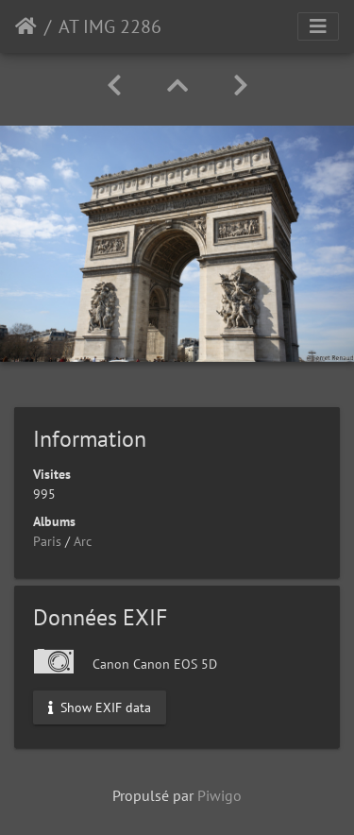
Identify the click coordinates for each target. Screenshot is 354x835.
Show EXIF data (99, 706)
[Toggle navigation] (318, 26)
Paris (47, 541)
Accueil (26, 26)
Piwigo (219, 795)
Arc (83, 541)
